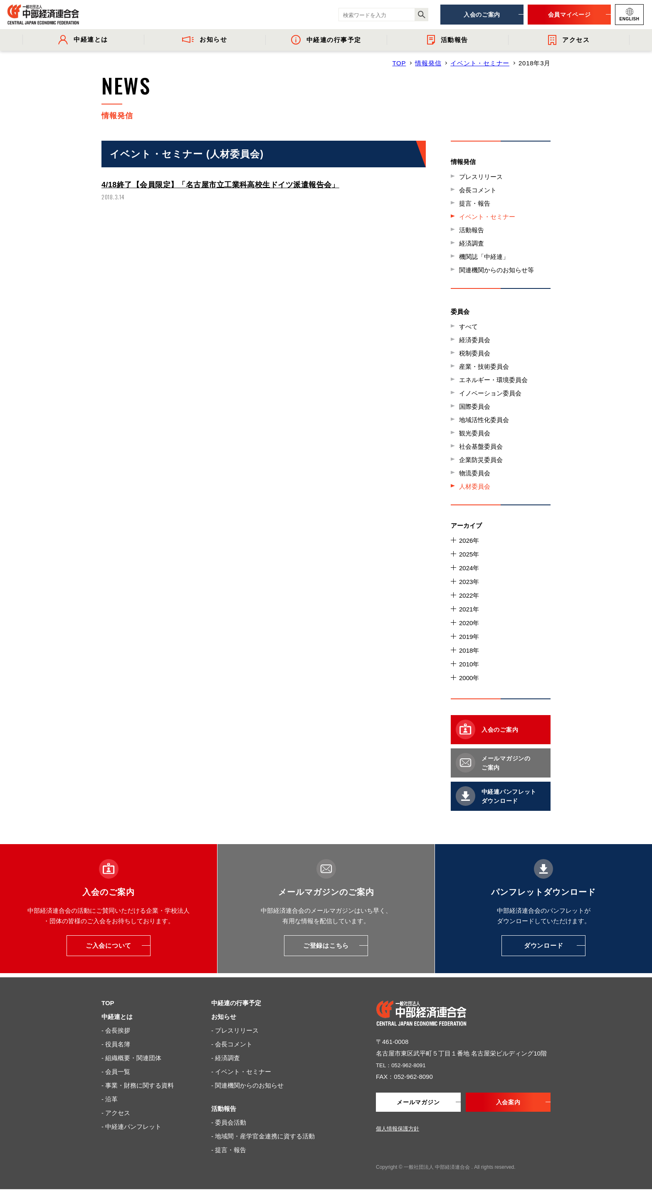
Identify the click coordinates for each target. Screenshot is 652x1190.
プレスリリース (481, 176)
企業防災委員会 (481, 459)
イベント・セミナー (479, 63)
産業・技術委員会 (484, 366)
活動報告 (471, 230)
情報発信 (428, 63)
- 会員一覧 (115, 1071)
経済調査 (471, 243)
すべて (468, 326)
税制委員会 (474, 353)
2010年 (469, 664)
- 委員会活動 (228, 1122)
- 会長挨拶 (115, 1030)
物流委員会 (474, 473)
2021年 (469, 609)
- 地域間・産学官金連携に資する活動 (263, 1136)
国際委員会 (474, 406)
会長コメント (477, 190)
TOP (399, 63)
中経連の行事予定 (236, 1002)
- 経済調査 (225, 1057)
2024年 (469, 567)
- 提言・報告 (228, 1149)
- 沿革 (109, 1099)
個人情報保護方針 (397, 1129)
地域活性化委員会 (484, 419)
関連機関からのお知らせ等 (496, 269)
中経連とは (117, 1016)
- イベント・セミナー (241, 1071)
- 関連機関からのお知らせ (247, 1085)
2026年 (469, 540)
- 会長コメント (231, 1044)
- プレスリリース (235, 1030)
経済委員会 (474, 339)
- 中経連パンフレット (131, 1126)
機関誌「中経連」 (484, 256)
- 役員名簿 (115, 1044)
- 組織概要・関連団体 (131, 1057)
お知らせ (223, 1016)
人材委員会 (474, 486)
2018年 (469, 650)
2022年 (469, 595)
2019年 (469, 636)
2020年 (469, 622)
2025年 (469, 554)
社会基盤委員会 (481, 446)
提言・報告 (474, 203)
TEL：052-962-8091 (404, 1064)
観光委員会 (474, 433)
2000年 (469, 677)
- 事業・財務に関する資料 (137, 1085)
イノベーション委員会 (490, 393)
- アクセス (115, 1112)
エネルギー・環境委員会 (493, 379)
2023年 (469, 581)
